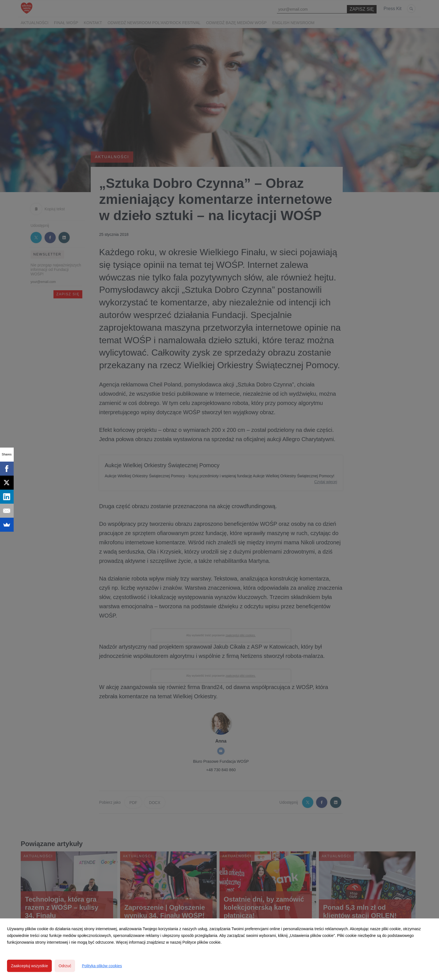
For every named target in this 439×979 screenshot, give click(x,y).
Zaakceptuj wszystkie (29, 966)
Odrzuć (65, 966)
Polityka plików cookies (102, 966)
